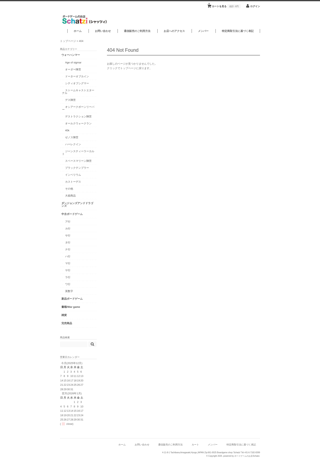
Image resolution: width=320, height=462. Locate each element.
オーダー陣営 (73, 69)
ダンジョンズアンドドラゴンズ (77, 204)
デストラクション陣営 (78, 116)
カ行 (67, 228)
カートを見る (225, 5)
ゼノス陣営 (71, 137)
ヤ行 (67, 270)
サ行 (67, 235)
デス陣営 (70, 99)
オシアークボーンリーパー (78, 108)
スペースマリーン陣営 (78, 160)
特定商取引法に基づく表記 (238, 31)
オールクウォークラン (78, 123)
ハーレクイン (73, 144)
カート (195, 444)
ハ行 (67, 256)
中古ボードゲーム (72, 214)
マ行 (67, 263)
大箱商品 (70, 195)
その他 (69, 188)
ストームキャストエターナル (78, 91)
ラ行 (67, 277)
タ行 (67, 242)
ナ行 (67, 249)
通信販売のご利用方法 (137, 31)
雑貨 (64, 315)
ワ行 (67, 284)
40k (67, 130)
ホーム (78, 31)
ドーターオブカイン (77, 76)
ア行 (67, 221)
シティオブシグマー (77, 83)
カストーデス (73, 181)
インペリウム (73, 174)
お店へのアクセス (174, 31)
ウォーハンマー (70, 54)
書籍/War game (70, 306)
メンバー (203, 31)
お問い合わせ (103, 31)
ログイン (255, 6)
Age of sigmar (73, 62)
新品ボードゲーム (72, 298)
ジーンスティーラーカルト (78, 152)
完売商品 (66, 323)
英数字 (69, 291)
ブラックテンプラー (77, 167)
